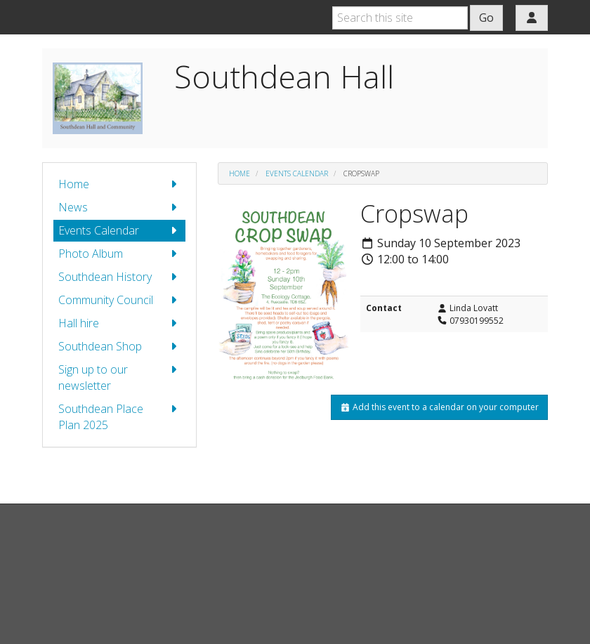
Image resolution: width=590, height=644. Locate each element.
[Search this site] (400, 17)
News (119, 207)
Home (119, 184)
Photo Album (119, 254)
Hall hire (119, 323)
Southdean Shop (119, 347)
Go (486, 17)
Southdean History (119, 277)
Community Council (119, 300)
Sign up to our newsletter (119, 377)
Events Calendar (119, 231)
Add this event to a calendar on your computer (439, 407)
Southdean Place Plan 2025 (119, 417)
